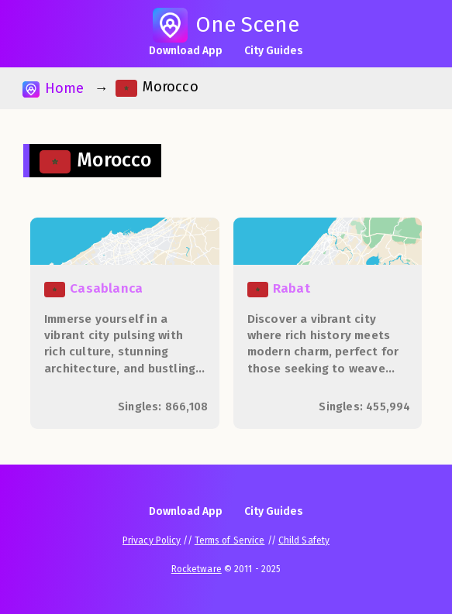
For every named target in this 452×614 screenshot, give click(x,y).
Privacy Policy (151, 540)
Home (53, 89)
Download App (186, 50)
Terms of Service (230, 540)
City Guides (273, 50)
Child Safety (304, 540)
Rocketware (196, 569)
